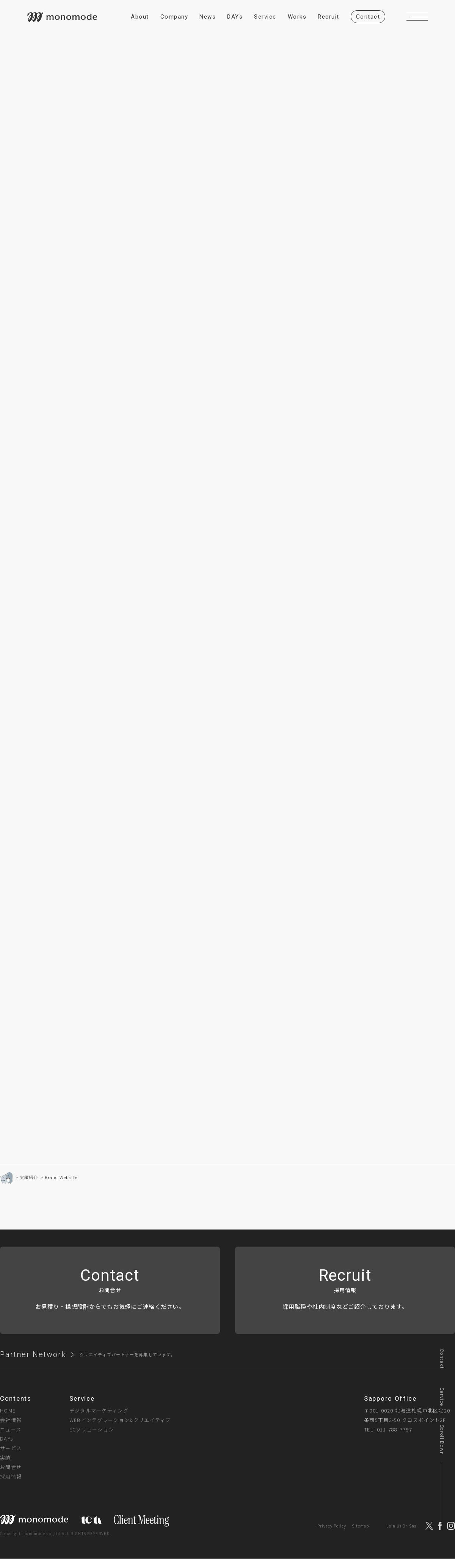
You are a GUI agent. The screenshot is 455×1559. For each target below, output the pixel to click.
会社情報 (11, 1419)
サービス (11, 1448)
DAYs (6, 1438)
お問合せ (11, 1467)
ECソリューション (91, 1429)
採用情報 (11, 1476)
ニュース (10, 1429)
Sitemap (360, 1526)
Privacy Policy (331, 1526)
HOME (8, 1410)
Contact (442, 1359)
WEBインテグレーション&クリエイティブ (120, 1419)
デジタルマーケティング (99, 1410)
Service (442, 1396)
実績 (5, 1457)
